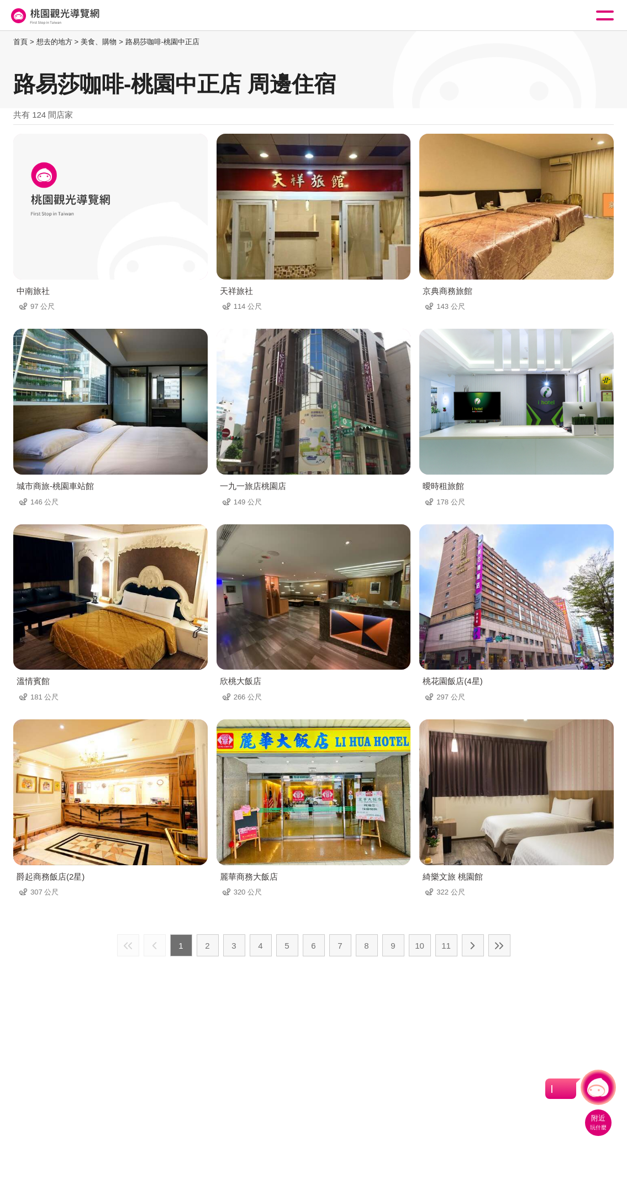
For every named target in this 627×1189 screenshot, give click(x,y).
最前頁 (128, 945)
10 (419, 945)
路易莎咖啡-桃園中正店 (162, 42)
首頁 (20, 42)
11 (446, 945)
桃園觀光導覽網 (54, 15)
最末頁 (499, 945)
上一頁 (155, 945)
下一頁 (473, 945)
